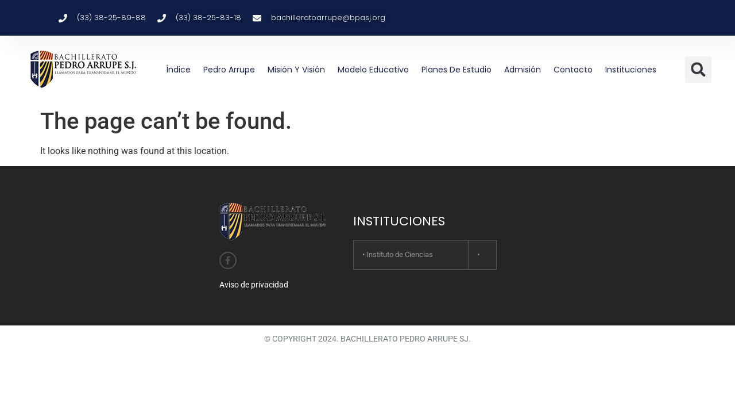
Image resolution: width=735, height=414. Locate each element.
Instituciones (630, 69)
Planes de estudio (456, 69)
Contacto (573, 69)
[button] (698, 69)
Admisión (522, 69)
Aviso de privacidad (253, 284)
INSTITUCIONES (399, 221)
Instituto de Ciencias (399, 254)
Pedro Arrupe (229, 69)
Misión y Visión (296, 69)
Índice (178, 69)
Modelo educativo (373, 69)
